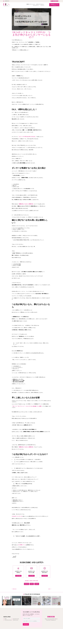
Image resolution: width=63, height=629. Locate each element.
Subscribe (26, 624)
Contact (42, 5)
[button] (58, 1)
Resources (36, 5)
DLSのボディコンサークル (17, 516)
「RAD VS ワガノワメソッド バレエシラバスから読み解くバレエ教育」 (27, 406)
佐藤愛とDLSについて (30, 4)
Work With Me (40, 4)
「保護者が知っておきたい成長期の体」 (26, 204)
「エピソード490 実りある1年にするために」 (27, 136)
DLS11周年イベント (22, 545)
